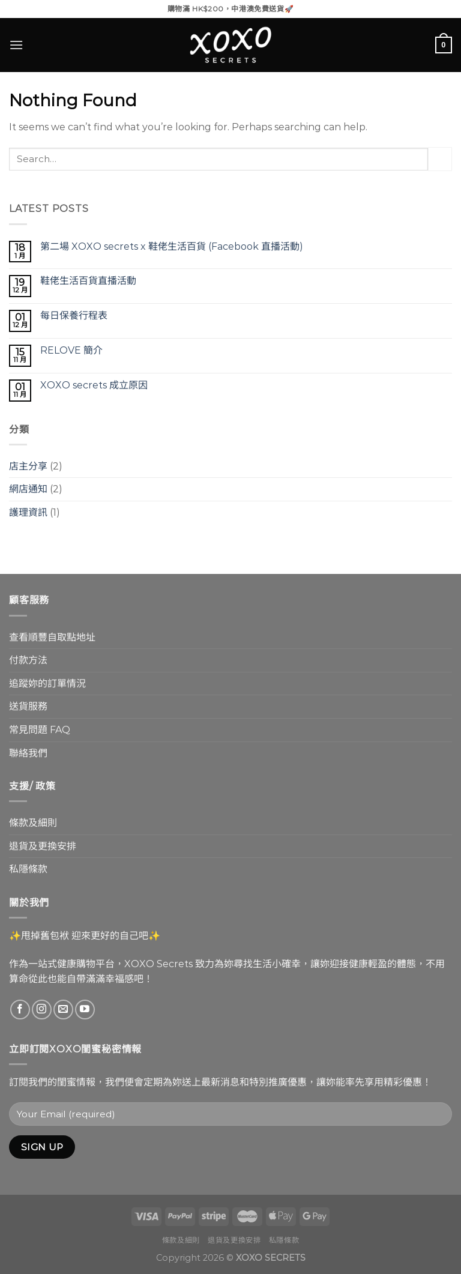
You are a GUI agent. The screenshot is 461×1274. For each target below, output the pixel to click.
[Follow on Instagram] (42, 1009)
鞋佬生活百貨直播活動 (88, 280)
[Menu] (16, 44)
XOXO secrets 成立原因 (94, 385)
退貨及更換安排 (42, 846)
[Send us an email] (63, 1009)
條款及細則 (33, 823)
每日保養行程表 (73, 315)
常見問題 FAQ (39, 729)
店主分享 (28, 466)
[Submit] (440, 159)
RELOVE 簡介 (71, 350)
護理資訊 (28, 512)
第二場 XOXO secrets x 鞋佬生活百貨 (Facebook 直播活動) (171, 246)
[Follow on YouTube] (85, 1009)
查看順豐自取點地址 (52, 637)
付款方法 (28, 660)
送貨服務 (28, 706)
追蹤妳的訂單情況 (47, 683)
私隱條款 (28, 869)
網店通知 (28, 489)
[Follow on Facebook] (20, 1009)
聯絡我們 (28, 753)
